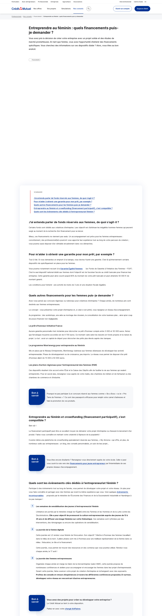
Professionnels (43, 2)
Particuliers (15, 2)
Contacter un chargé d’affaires (110, 563)
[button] (122, 8)
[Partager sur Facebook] (95, 580)
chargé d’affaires (72, 479)
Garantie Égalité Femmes (71, 139)
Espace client (142, 9)
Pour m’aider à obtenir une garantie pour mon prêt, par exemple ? (63, 72)
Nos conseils (27, 16)
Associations (77, 2)
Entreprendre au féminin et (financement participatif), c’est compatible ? (73, 79)
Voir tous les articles (121, 500)
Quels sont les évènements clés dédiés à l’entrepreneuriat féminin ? (64, 82)
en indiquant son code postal (115, 608)
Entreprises (55, 2)
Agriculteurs (67, 2)
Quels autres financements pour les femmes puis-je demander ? (62, 75)
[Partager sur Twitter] (89, 580)
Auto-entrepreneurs (28, 2)
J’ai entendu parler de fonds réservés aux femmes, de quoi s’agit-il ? (64, 69)
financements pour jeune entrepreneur (87, 334)
